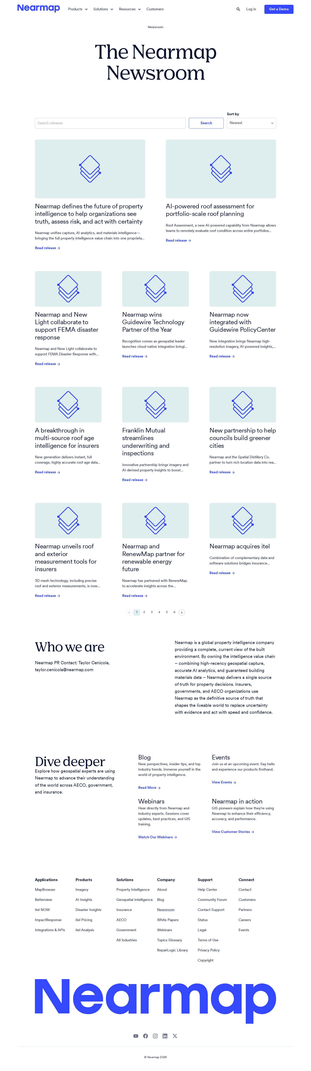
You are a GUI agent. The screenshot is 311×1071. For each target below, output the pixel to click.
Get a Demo (279, 9)
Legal (202, 930)
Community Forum (212, 900)
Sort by (233, 114)
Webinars (164, 930)
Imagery (82, 890)
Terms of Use (208, 940)
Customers (155, 9)
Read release (48, 248)
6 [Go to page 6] (174, 612)
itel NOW (42, 910)
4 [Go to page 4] (159, 612)
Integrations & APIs (50, 930)
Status (203, 920)
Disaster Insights (88, 910)
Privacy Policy (209, 950)
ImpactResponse (48, 920)
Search (206, 123)
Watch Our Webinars (158, 837)
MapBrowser (45, 890)
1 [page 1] (136, 612)
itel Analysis (85, 930)
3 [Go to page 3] (152, 612)
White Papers (168, 920)
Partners (245, 910)
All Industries (126, 940)
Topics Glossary (169, 940)
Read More (149, 788)
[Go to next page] (182, 612)
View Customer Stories (233, 832)
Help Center (207, 890)
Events (244, 930)
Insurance (124, 910)
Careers (245, 920)
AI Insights (84, 900)
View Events (224, 783)
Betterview (43, 900)
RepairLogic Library (172, 950)
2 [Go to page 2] (144, 612)
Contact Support (211, 910)
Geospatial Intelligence (134, 900)
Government (126, 930)
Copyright (205, 960)
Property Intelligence (133, 890)
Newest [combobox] (236, 123)
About (162, 890)
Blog (160, 900)
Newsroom (155, 27)
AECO (121, 920)
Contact (245, 890)
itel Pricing (84, 920)
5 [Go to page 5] (167, 612)
